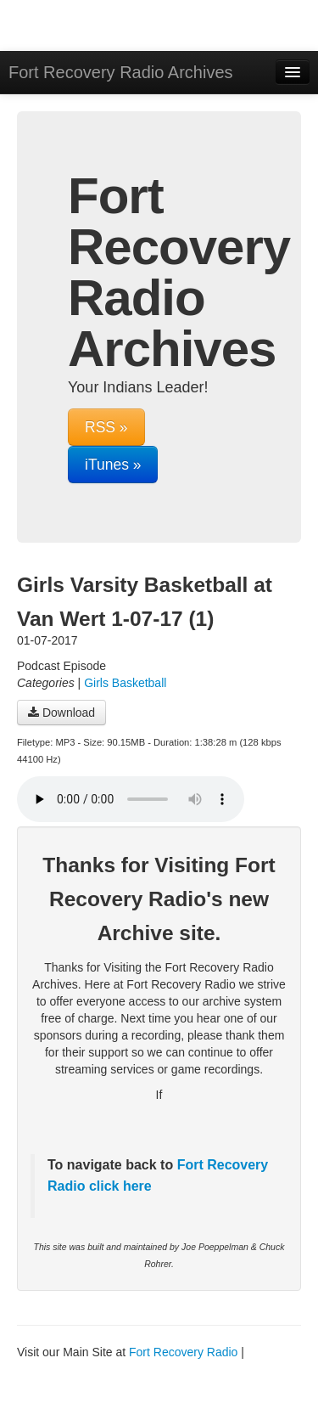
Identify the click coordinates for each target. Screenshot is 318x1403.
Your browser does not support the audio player (130, 799)
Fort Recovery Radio (183, 1352)
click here (118, 1186)
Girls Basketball (125, 683)
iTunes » (113, 464)
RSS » (106, 427)
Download (61, 712)
